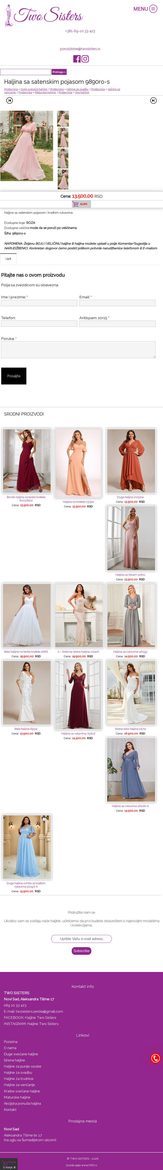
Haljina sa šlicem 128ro (130, 574)
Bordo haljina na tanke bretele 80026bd (26, 498)
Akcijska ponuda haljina (22, 1103)
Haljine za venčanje (19, 1085)
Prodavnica (11, 89)
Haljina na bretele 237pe (78, 501)
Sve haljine (82, 92)
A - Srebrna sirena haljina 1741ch (78, 651)
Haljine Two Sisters (40, 1017)
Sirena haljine (14, 1060)
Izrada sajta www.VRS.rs (81, 1165)
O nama (10, 1048)
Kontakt (10, 1109)
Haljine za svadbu (78, 89)
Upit (8, 258)
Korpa (12, 1162)
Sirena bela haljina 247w (130, 728)
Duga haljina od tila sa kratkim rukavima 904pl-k (26, 884)
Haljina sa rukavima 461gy (130, 651)
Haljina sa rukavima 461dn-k (130, 806)
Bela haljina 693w (26, 728)
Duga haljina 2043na (130, 497)
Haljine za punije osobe (22, 1066)
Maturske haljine (45, 92)
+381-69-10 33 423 (80, 31)
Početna (10, 1042)
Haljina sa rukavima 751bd (78, 733)
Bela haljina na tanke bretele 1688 (26, 651)
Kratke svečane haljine (22, 1091)
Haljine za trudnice (19, 1078)
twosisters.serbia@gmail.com (39, 1011)
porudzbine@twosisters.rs (80, 49)
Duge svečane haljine (34, 89)
